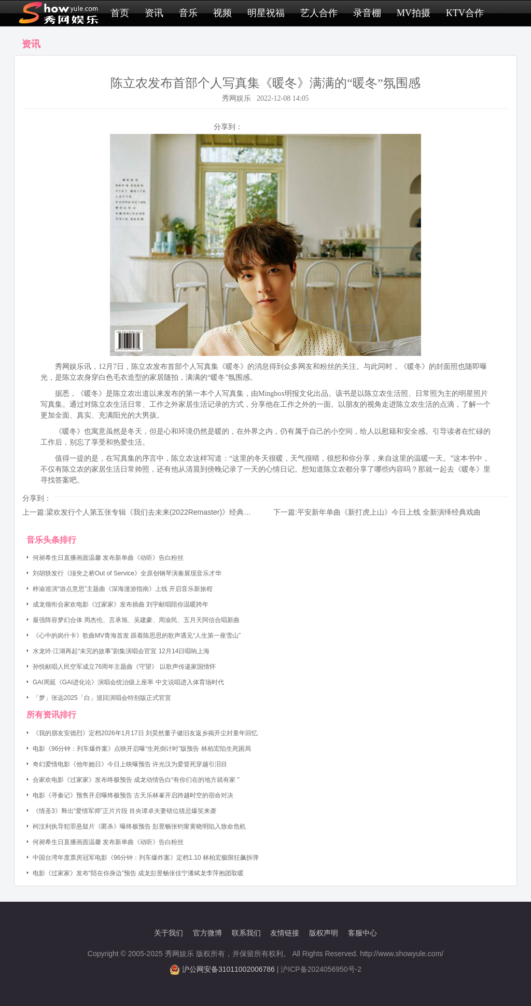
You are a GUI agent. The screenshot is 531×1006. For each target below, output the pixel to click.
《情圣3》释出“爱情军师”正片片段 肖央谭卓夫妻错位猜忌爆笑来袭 (124, 811)
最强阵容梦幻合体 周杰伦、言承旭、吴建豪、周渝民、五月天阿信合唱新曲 (136, 620)
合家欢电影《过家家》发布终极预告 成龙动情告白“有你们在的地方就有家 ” (136, 779)
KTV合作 (465, 13)
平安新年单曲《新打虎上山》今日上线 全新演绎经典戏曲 (389, 512)
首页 (119, 13)
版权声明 (323, 933)
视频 (222, 13)
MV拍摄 (413, 13)
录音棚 (367, 13)
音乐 (188, 13)
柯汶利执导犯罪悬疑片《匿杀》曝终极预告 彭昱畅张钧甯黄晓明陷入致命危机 (139, 826)
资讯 (154, 13)
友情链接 (284, 933)
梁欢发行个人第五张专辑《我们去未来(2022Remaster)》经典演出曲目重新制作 (174, 512)
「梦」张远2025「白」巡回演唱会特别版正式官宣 (102, 697)
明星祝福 (266, 13)
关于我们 (168, 933)
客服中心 (362, 933)
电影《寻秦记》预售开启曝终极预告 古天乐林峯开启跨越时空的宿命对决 (133, 795)
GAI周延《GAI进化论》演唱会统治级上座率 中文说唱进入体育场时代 (128, 682)
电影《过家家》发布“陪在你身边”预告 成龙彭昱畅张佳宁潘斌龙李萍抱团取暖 (138, 873)
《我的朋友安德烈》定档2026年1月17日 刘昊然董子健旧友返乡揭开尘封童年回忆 (145, 733)
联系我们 (246, 933)
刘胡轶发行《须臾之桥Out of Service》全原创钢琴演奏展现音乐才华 (127, 573)
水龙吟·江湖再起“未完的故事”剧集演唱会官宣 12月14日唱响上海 (121, 651)
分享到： (228, 126)
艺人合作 (319, 13)
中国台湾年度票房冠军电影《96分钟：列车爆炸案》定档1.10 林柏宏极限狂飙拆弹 (146, 857)
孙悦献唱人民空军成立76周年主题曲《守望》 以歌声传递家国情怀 (124, 666)
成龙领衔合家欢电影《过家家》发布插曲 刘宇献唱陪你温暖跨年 (120, 604)
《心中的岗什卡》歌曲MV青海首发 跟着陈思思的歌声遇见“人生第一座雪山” (137, 635)
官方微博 (207, 933)
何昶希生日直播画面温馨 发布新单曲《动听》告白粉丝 (108, 557)
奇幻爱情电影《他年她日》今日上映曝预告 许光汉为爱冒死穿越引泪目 (130, 764)
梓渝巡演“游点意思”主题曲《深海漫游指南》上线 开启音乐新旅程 (123, 588)
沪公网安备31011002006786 (228, 969)
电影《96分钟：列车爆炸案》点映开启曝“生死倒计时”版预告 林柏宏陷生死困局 (142, 748)
